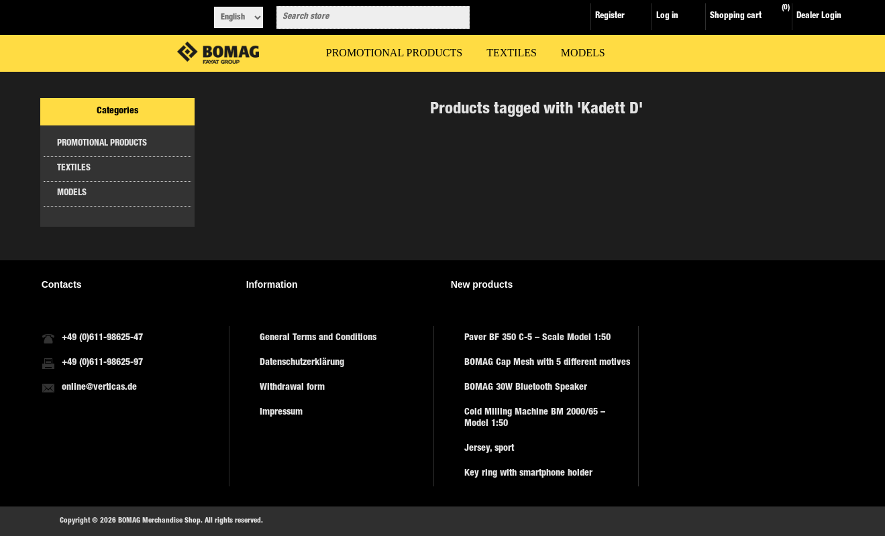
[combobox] (361, 17)
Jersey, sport (489, 448)
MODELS (72, 193)
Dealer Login (818, 16)
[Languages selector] (238, 17)
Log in (667, 16)
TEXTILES (74, 168)
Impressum (281, 412)
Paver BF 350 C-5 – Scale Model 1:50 (537, 338)
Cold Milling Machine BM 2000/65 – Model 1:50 (534, 418)
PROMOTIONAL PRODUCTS (102, 144)
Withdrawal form (292, 387)
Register (610, 16)
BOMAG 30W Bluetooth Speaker (525, 387)
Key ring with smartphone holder (528, 473)
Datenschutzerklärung (302, 363)
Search (457, 17)
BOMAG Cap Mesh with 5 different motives (547, 363)
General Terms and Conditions (318, 338)
